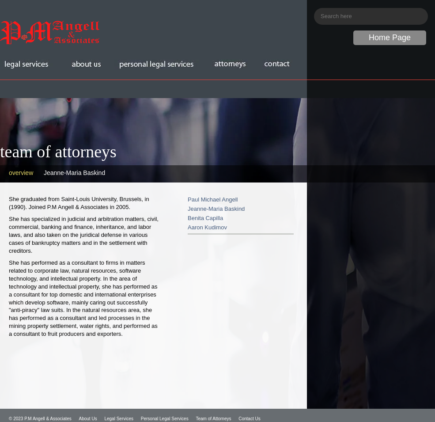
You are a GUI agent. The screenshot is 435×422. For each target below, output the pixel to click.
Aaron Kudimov (207, 227)
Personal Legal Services (165, 418)
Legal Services (118, 418)
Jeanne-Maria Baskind (74, 172)
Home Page (390, 37)
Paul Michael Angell (213, 199)
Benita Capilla (205, 218)
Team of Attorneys (213, 418)
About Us (88, 418)
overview (21, 172)
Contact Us (249, 418)
